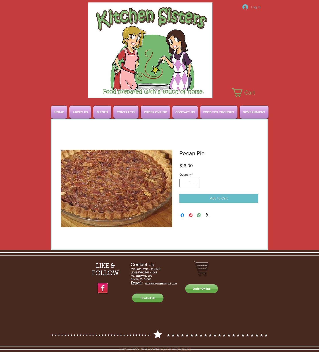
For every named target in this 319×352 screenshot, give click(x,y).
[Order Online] (201, 288)
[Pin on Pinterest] (190, 215)
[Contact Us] (147, 298)
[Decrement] (183, 183)
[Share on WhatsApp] (199, 215)
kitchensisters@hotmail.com (161, 284)
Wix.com (186, 349)
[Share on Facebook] (182, 215)
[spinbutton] (190, 183)
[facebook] (103, 288)
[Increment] (196, 183)
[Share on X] (207, 215)
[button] (248, 92)
